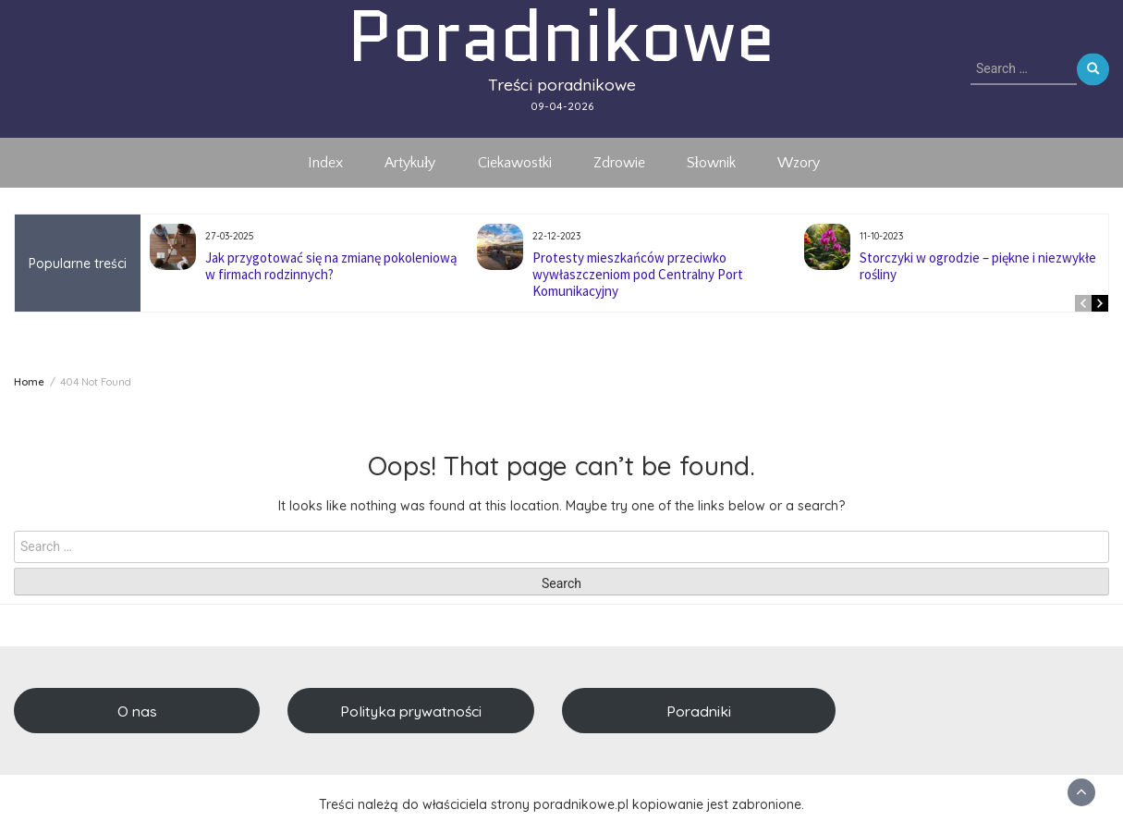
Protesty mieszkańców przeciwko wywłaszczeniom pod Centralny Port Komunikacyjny (637, 274)
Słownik (711, 162)
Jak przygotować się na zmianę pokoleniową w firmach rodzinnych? (331, 266)
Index (325, 162)
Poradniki (698, 711)
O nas (137, 711)
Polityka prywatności (411, 711)
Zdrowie (619, 162)
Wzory (798, 162)
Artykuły (410, 162)
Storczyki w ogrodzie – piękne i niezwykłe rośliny (978, 266)
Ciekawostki (515, 162)
